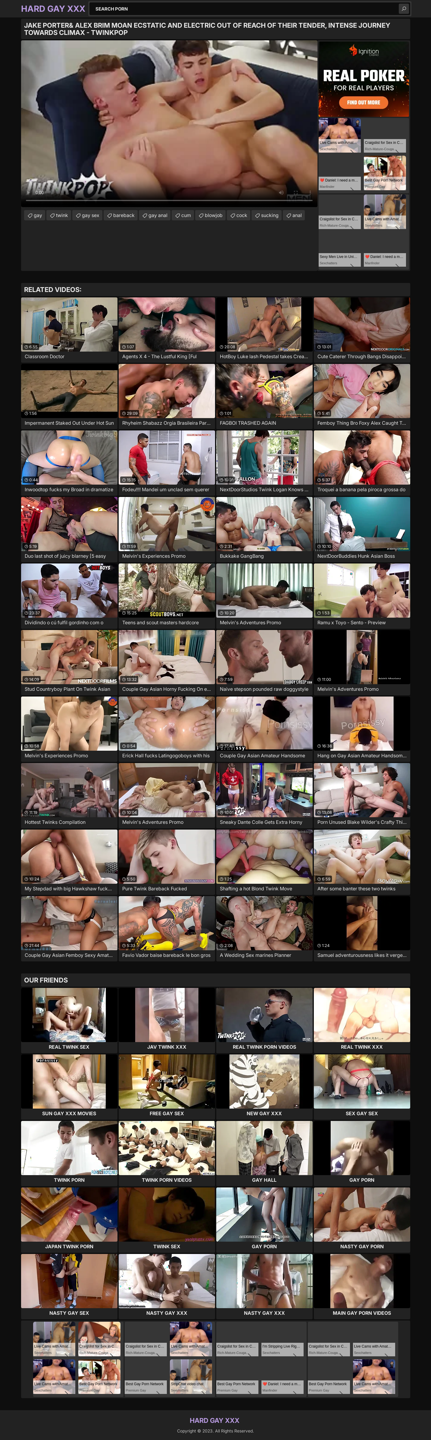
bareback (124, 215)
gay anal (157, 215)
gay (38, 215)
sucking (270, 215)
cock (241, 215)
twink (62, 215)
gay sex (90, 215)
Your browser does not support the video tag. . (169, 123)
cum (186, 215)
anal (297, 215)
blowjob (214, 215)
